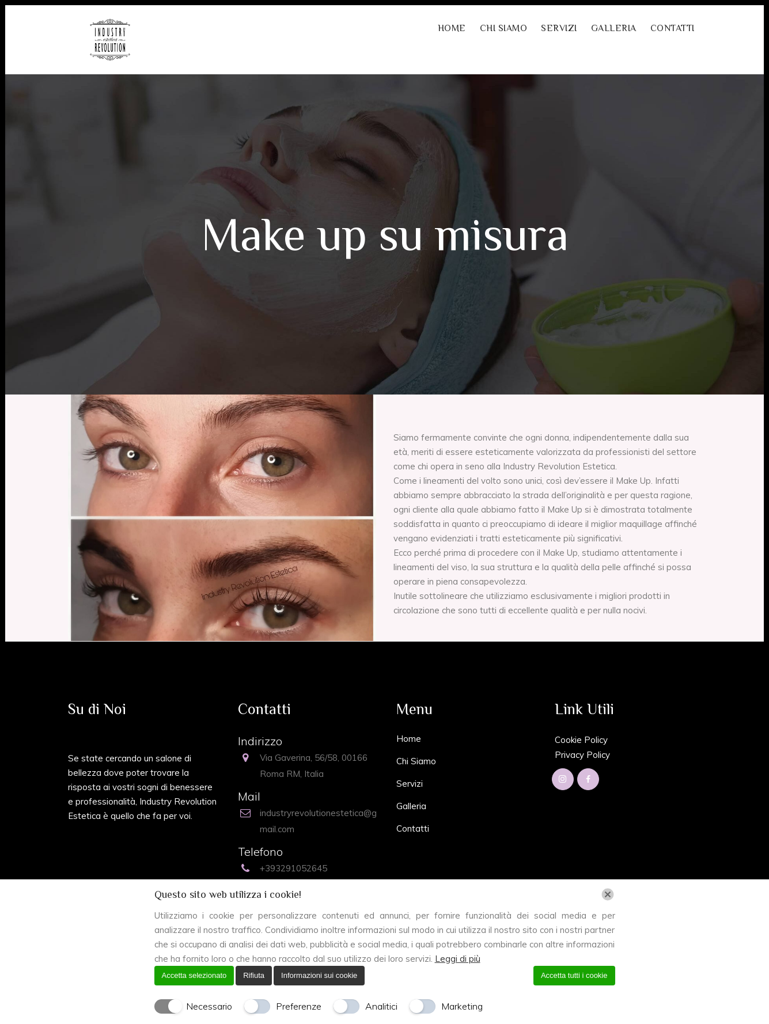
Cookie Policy (581, 739)
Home (408, 738)
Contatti (412, 828)
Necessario (209, 1006)
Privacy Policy (582, 754)
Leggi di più (457, 958)
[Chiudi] (607, 894)
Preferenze (298, 1006)
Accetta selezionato (194, 975)
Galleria (411, 806)
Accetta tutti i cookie (574, 975)
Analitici (381, 1006)
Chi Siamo (416, 761)
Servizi (409, 783)
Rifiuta (253, 975)
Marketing (462, 1006)
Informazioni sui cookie (319, 975)
